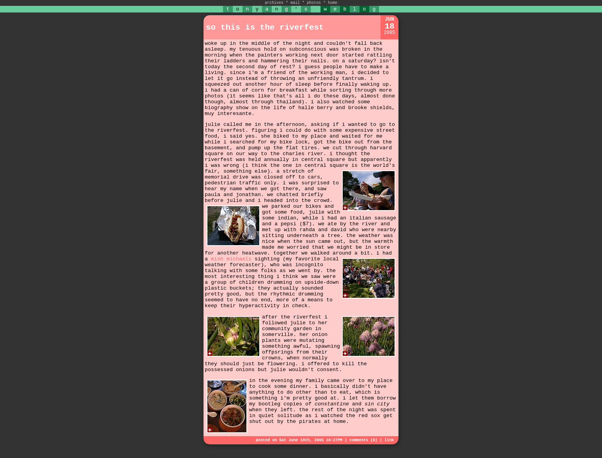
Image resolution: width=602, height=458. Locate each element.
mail (295, 3)
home (332, 3)
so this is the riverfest (265, 27)
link (389, 440)
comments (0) (363, 440)
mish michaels (231, 259)
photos (314, 3)
